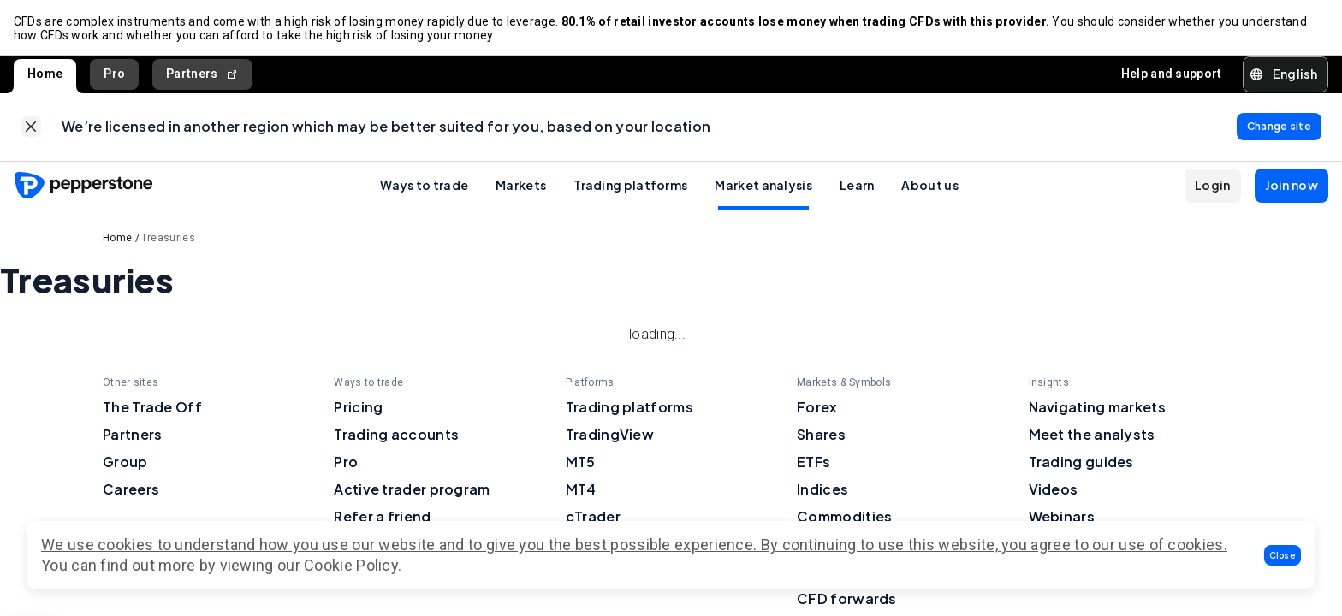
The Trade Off (152, 408)
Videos (1053, 490)
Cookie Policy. (352, 565)
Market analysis (763, 185)
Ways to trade (424, 185)
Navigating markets (1097, 408)
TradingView (610, 435)
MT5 (581, 462)
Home (44, 73)
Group (125, 462)
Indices (822, 490)
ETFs (813, 462)
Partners (202, 74)
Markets (521, 185)
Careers (131, 490)
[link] (31, 127)
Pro (114, 73)
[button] (1283, 555)
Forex (817, 408)
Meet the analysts (1092, 435)
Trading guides (1081, 462)
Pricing (358, 408)
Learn (857, 185)
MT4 (581, 490)
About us (929, 185)
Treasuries (168, 239)
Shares (821, 435)
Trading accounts (396, 435)
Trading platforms (630, 185)
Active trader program (412, 490)
